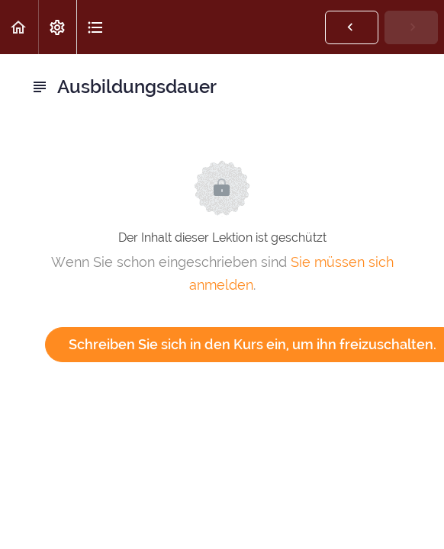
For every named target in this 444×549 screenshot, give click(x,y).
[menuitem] (57, 27)
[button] (19, 27)
